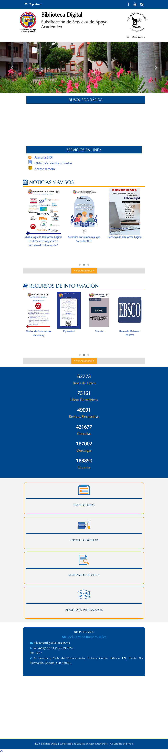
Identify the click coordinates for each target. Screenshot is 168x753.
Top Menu (35, 4)
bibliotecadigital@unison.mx (52, 643)
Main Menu (138, 37)
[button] (12, 67)
